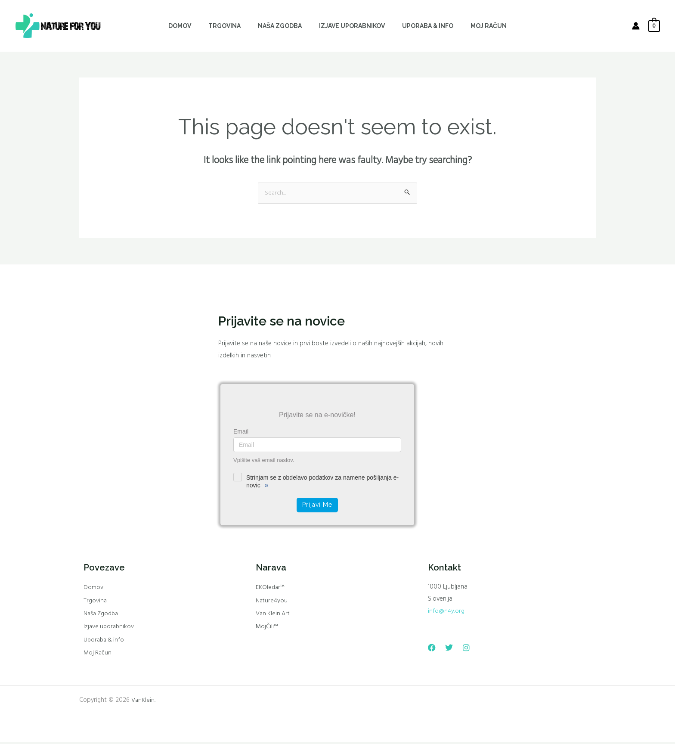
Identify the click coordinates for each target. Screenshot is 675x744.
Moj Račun (98, 655)
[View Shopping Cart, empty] (654, 26)
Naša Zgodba (102, 615)
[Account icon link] (636, 26)
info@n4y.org (446, 611)
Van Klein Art (274, 615)
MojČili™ (267, 628)
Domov (93, 588)
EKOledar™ (270, 588)
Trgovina (95, 601)
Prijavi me (317, 505)
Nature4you (272, 601)
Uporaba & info (105, 641)
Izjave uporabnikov (110, 628)
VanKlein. (143, 702)
